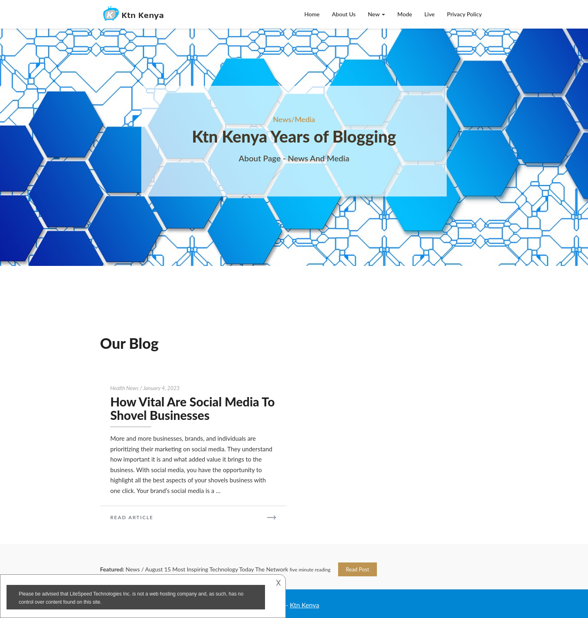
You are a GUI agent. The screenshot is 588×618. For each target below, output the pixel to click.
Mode (404, 14)
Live (429, 14)
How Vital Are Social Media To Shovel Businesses (192, 408)
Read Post (357, 569)
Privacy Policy (464, 14)
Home (312, 14)
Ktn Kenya (304, 605)
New (376, 14)
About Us (344, 14)
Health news (124, 388)
